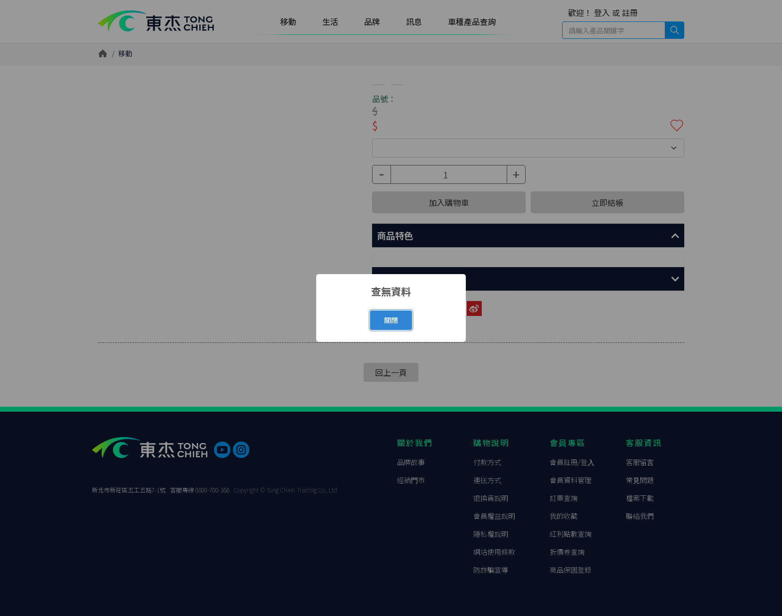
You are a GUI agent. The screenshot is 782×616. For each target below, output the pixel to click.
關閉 (391, 320)
